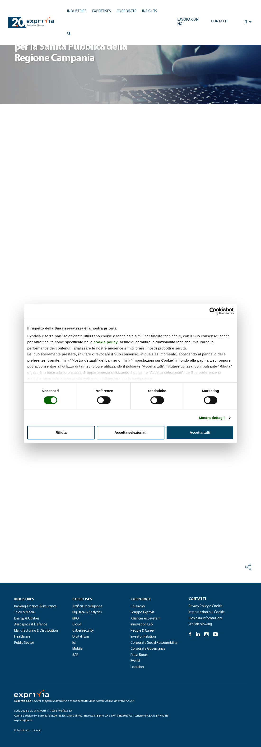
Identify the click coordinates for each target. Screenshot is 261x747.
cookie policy (105, 342)
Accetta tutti (200, 432)
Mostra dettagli (211, 418)
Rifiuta (61, 432)
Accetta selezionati (130, 432)
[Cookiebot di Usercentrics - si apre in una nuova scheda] (213, 311)
